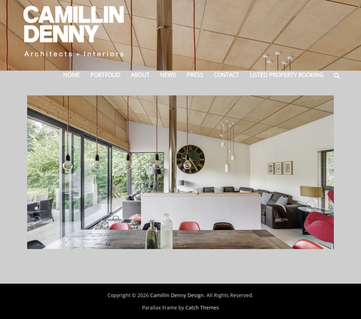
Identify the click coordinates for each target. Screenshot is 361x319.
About (140, 75)
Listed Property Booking (287, 75)
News (168, 75)
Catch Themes (202, 307)
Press (194, 75)
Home (71, 75)
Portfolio (105, 75)
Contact (226, 75)
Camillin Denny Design (177, 295)
